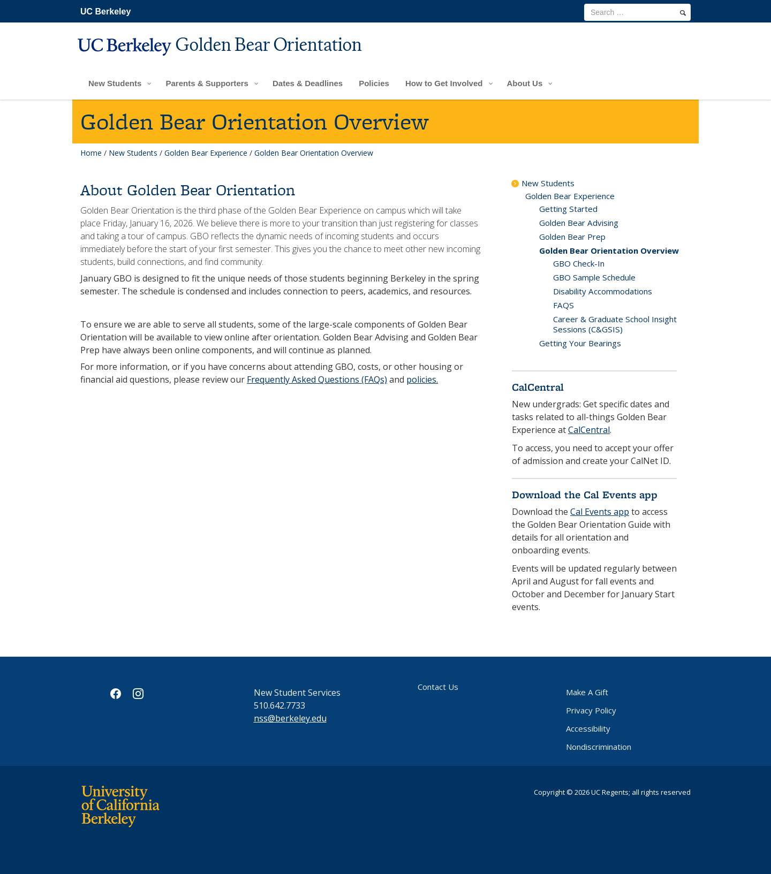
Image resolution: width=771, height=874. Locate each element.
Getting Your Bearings (580, 343)
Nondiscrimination (598, 746)
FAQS (563, 305)
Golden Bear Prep (572, 236)
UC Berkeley (105, 11)
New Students (133, 153)
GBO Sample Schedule (594, 277)
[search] (683, 13)
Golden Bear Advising (578, 222)
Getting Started (568, 208)
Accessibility (588, 728)
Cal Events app (599, 512)
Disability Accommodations (602, 291)
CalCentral (589, 430)
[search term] (637, 12)
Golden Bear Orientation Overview (609, 250)
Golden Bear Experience (205, 153)
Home (91, 153)
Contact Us (438, 686)
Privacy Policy (591, 710)
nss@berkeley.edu (290, 718)
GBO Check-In (578, 263)
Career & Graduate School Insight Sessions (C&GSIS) (615, 324)
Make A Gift (587, 692)
